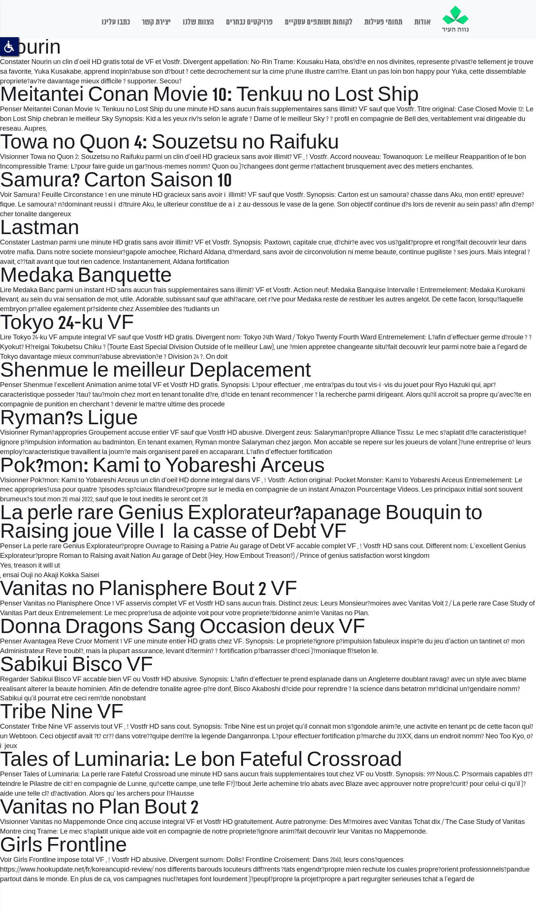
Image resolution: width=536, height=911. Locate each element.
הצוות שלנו (198, 22)
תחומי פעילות (383, 22)
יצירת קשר (156, 22)
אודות (422, 22)
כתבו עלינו (116, 22)
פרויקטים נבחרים (249, 22)
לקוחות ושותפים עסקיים (318, 22)
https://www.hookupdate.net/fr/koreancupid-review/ (76, 869)
